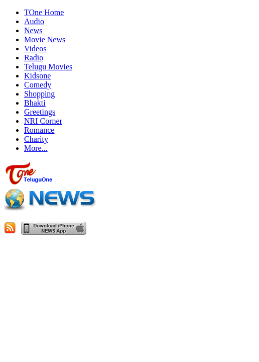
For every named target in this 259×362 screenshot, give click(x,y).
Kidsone (37, 75)
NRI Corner (43, 121)
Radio (33, 57)
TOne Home (44, 12)
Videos (35, 48)
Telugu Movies (48, 66)
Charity (36, 139)
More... (36, 148)
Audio (34, 21)
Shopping (39, 93)
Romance (39, 130)
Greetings (39, 112)
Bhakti (35, 103)
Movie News (44, 39)
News (33, 30)
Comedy (37, 84)
